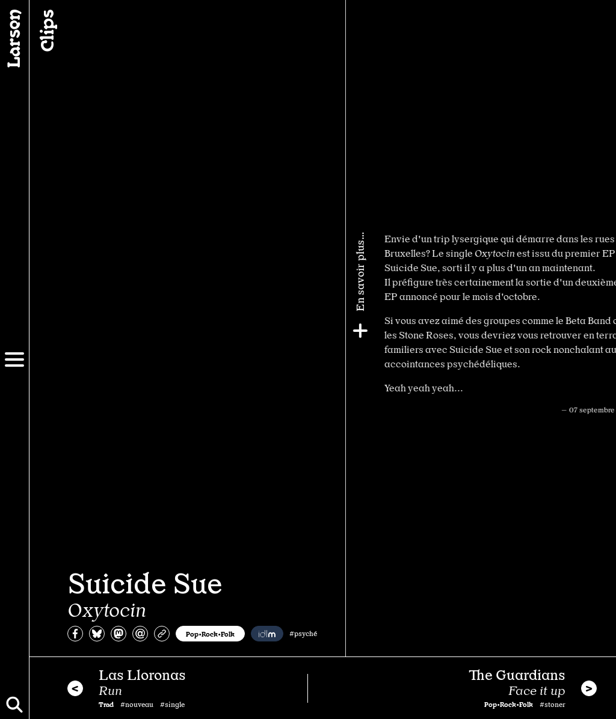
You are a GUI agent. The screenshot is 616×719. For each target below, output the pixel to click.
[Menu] (14, 359)
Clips (45, 31)
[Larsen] (14, 38)
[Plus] (602, 330)
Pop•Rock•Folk (210, 633)
